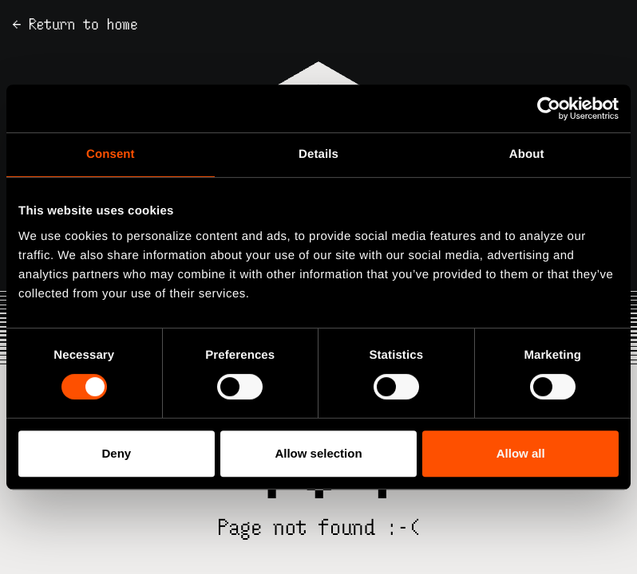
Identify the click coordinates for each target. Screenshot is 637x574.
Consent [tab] (110, 154)
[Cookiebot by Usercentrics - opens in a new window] (549, 108)
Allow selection (318, 453)
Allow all (521, 453)
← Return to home (75, 24)
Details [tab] (318, 154)
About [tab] (526, 154)
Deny (116, 453)
